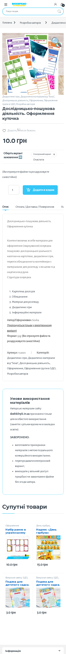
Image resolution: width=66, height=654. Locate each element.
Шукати (59, 11)
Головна (7, 22)
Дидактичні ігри (10, 96)
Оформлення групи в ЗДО (40, 368)
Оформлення (36, 100)
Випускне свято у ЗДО (16, 577)
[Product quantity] (13, 190)
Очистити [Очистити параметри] (38, 159)
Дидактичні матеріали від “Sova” (37, 96)
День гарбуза (43, 525)
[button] (56, 56)
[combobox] (29, 11)
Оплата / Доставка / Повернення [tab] (35, 206)
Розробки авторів (30, 22)
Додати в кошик (43, 190)
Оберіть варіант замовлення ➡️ (13, 155)
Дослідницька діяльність (15, 100)
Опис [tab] (5, 206)
